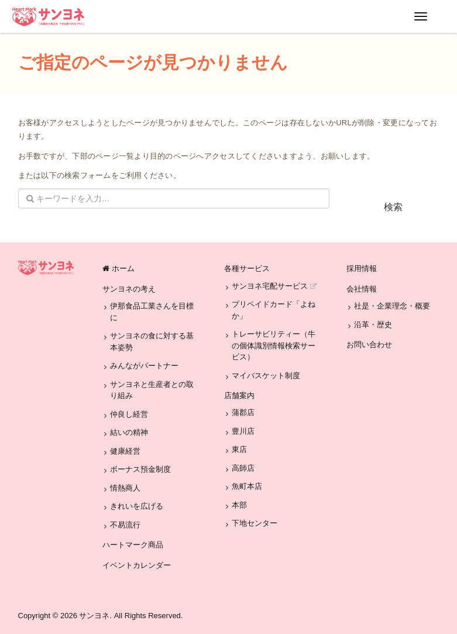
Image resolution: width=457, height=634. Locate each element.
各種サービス (247, 268)
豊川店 (243, 431)
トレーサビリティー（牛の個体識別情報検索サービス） (273, 345)
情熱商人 (125, 488)
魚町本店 (247, 486)
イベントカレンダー (136, 565)
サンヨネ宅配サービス (274, 286)
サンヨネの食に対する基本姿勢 (152, 341)
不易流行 (125, 524)
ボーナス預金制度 (140, 469)
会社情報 (361, 289)
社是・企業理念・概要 (392, 305)
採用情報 (361, 268)
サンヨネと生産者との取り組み (152, 390)
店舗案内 (239, 395)
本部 (239, 505)
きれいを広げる (136, 506)
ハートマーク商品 (132, 544)
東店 (239, 449)
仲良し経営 (129, 414)
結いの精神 (129, 432)
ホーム (118, 268)
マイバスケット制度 (266, 375)
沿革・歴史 (373, 324)
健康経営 (125, 451)
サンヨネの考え (129, 289)
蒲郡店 (243, 412)
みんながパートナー (144, 365)
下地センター (254, 523)
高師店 (243, 468)
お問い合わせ (369, 344)
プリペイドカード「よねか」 (273, 310)
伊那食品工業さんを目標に (152, 311)
